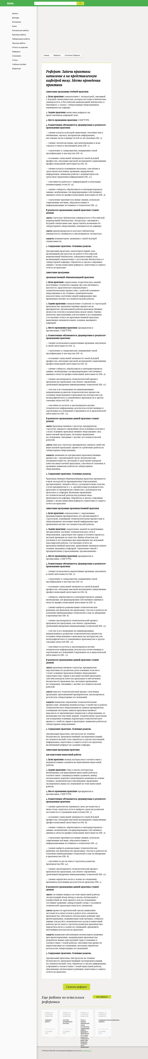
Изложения (16, 22)
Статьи (15, 60)
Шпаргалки (16, 69)
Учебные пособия (19, 64)
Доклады (15, 18)
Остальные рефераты (72, 55)
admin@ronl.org (86, 1050)
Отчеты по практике (20, 47)
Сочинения (16, 56)
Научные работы (18, 43)
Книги (14, 26)
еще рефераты (102, 997)
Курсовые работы (19, 35)
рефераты (57, 55)
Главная (46, 55)
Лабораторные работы (21, 39)
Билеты (15, 13)
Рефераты (16, 52)
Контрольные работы (20, 30)
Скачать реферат (76, 986)
